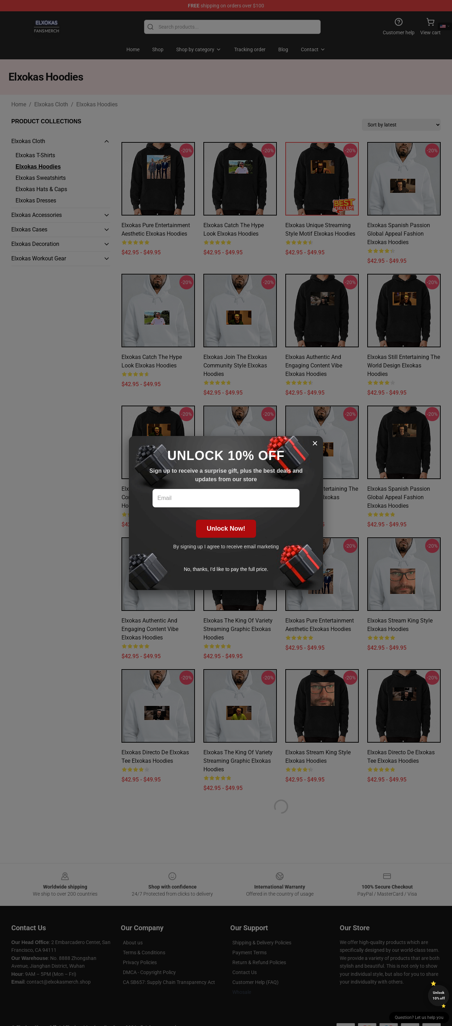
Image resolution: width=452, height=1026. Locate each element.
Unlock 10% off (439, 995)
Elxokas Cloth (51, 104)
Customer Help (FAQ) (255, 982)
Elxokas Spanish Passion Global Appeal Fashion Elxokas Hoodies (398, 234)
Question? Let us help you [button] (419, 1017)
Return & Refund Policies (259, 962)
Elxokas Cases (29, 229)
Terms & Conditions (144, 952)
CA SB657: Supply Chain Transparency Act (169, 982)
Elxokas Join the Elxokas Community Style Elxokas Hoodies (235, 365)
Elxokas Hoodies (97, 104)
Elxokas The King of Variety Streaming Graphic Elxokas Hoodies (238, 629)
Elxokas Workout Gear (38, 258)
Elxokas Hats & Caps (41, 189)
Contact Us (244, 972)
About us (133, 942)
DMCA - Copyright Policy (149, 972)
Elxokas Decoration (35, 244)
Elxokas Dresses (36, 200)
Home (18, 104)
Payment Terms (249, 952)
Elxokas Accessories (36, 215)
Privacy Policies (140, 962)
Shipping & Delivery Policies (261, 942)
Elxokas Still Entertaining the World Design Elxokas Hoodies (403, 365)
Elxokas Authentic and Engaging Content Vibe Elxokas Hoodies (313, 365)
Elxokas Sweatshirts (41, 178)
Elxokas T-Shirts (35, 155)
